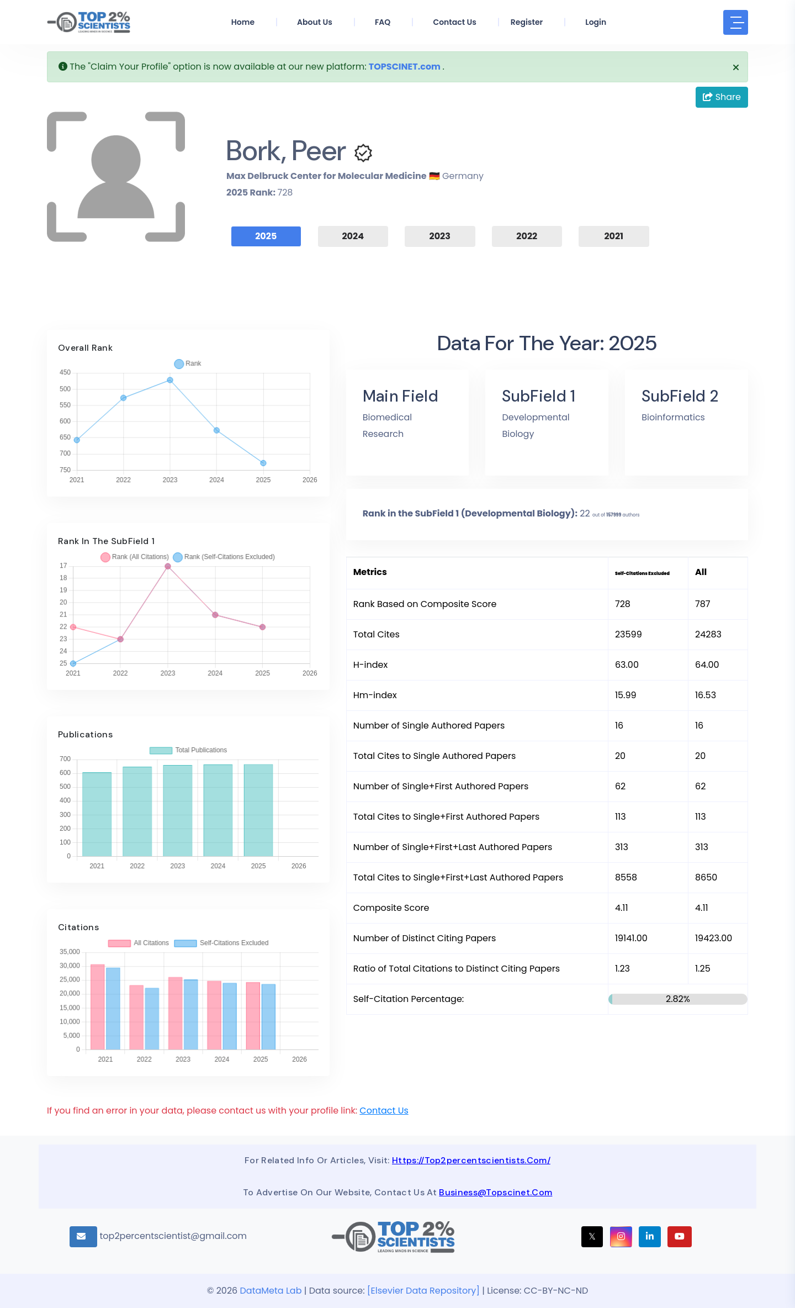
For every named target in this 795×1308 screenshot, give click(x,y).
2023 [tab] (440, 236)
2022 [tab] (526, 236)
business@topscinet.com (495, 1192)
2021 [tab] (613, 236)
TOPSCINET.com (405, 66)
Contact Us (383, 1110)
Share (722, 97)
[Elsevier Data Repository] (424, 1290)
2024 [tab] (353, 236)
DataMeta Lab (271, 1290)
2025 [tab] (266, 236)
